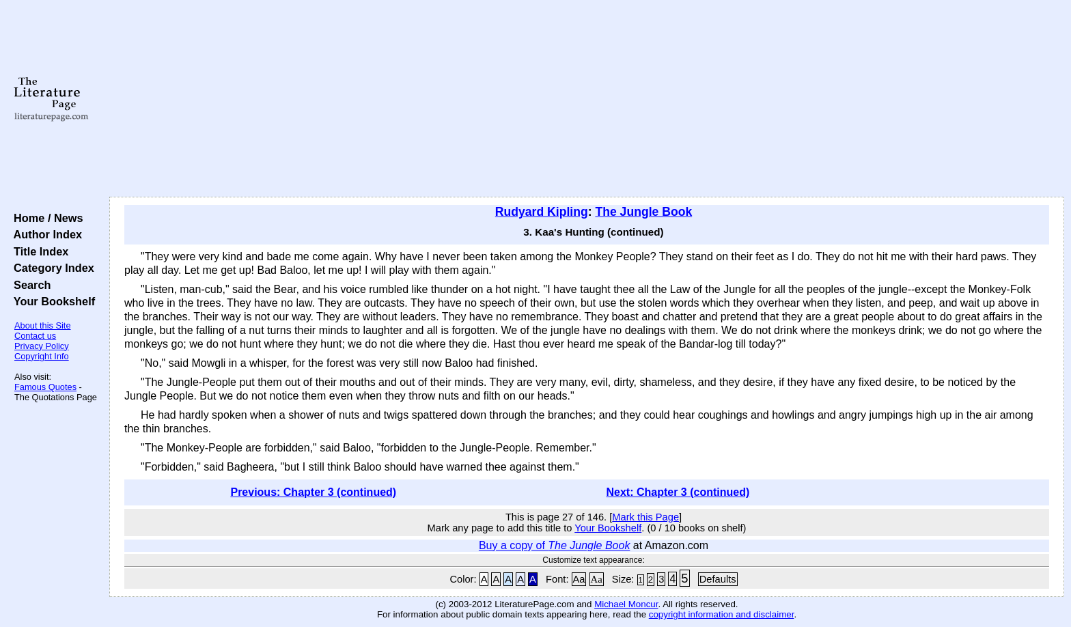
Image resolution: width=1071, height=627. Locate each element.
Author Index (45, 234)
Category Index (51, 268)
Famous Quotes (45, 387)
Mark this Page (645, 517)
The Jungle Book (643, 212)
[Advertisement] (587, 99)
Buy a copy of (554, 545)
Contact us (35, 336)
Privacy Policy (41, 346)
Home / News (45, 218)
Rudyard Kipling (541, 212)
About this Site (42, 325)
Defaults (717, 579)
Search (29, 285)
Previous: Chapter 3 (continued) (313, 492)
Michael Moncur (626, 604)
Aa (579, 579)
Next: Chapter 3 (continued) (678, 492)
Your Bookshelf (51, 301)
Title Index (38, 251)
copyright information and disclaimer (721, 614)
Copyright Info (41, 356)
